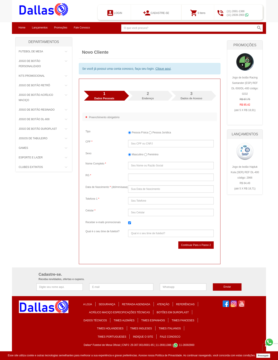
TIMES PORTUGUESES (112, 336)
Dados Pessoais (104, 95)
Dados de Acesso (191, 95)
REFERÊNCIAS (185, 304)
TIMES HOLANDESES (110, 328)
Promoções (60, 27)
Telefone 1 (92, 198)
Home (21, 27)
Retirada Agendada (136, 304)
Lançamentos (40, 27)
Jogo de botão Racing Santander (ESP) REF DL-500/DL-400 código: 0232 (244, 94)
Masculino (135, 154)
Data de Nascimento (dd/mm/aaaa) (107, 187)
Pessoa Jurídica (160, 132)
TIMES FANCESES (183, 320)
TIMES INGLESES (141, 328)
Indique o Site (143, 336)
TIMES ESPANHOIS (153, 320)
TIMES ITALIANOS (170, 328)
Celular (91, 210)
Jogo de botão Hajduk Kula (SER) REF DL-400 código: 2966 (244, 178)
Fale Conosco (82, 27)
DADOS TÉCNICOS (95, 320)
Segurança (107, 304)
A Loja (87, 304)
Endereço (148, 95)
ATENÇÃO (163, 304)
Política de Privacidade (168, 355)
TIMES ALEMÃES (124, 320)
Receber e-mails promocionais (103, 222)
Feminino (151, 154)
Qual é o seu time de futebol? (103, 231)
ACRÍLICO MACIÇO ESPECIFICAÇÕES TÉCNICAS (119, 312)
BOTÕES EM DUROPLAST (173, 312)
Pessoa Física (138, 132)
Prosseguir (263, 355)
